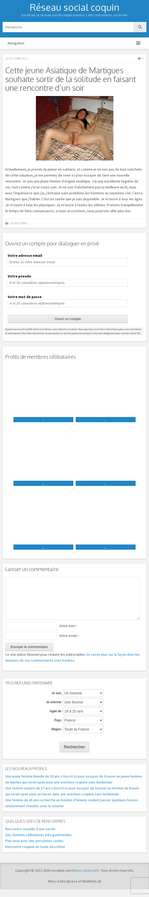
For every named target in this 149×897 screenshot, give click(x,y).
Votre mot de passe (25, 296)
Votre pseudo (19, 276)
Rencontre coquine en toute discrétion (35, 854)
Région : (57, 737)
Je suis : (57, 701)
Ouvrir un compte (68, 319)
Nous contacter (85, 878)
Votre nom (68, 633)
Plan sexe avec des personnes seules (34, 848)
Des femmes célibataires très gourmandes (38, 842)
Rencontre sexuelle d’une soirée (30, 836)
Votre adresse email (25, 255)
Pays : (58, 728)
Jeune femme (18, 223)
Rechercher (74, 754)
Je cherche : (54, 710)
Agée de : (56, 719)
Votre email (69, 643)
